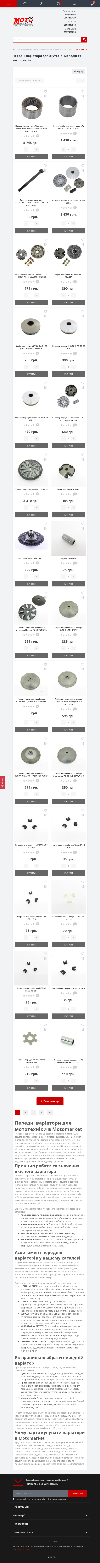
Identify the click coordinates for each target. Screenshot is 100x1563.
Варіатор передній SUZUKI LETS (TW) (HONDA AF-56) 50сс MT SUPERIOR (31, 275)
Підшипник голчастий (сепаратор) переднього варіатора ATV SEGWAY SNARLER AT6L (31, 128)
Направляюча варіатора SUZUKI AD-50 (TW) (68, 918)
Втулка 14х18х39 (68, 558)
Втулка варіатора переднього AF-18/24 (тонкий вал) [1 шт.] (69, 1061)
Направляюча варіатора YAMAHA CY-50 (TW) (31, 846)
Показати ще (50, 1101)
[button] (41, 3)
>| (50, 1112)
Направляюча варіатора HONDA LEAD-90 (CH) (31, 989)
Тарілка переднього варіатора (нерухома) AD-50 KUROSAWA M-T (68, 774)
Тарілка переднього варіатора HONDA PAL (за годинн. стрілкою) (31, 700)
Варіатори (68, 49)
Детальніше (24, 1549)
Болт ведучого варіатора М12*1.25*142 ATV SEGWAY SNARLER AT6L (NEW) (31, 203)
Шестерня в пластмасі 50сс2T (31, 558)
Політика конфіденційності (37, 1499)
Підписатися (77, 1493)
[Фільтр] (2, 782)
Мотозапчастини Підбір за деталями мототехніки (39, 49)
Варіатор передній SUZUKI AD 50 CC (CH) (68, 347)
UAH (75, 3)
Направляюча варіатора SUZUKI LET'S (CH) (31, 917)
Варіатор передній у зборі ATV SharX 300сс (68, 201)
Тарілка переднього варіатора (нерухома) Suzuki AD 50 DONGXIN (31, 628)
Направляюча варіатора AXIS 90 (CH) (68, 988)
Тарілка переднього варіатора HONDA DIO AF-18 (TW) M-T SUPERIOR (31, 774)
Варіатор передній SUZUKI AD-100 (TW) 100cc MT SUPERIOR (31, 347)
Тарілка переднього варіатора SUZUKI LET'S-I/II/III (68, 628)
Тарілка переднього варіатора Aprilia (31, 489)
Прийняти (51, 1557)
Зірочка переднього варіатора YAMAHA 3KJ (31, 1061)
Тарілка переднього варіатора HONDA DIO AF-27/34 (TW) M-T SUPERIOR (68, 702)
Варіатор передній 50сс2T (68, 489)
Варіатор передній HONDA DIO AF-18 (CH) (31, 418)
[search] (84, 39)
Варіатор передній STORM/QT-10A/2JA (68, 275)
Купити (31, 156)
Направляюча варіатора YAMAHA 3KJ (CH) (68, 846)
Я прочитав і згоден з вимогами (40, 1499)
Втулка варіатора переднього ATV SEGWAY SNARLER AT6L (68, 127)
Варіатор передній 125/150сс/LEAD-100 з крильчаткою (68, 419)
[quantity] (31, 149)
